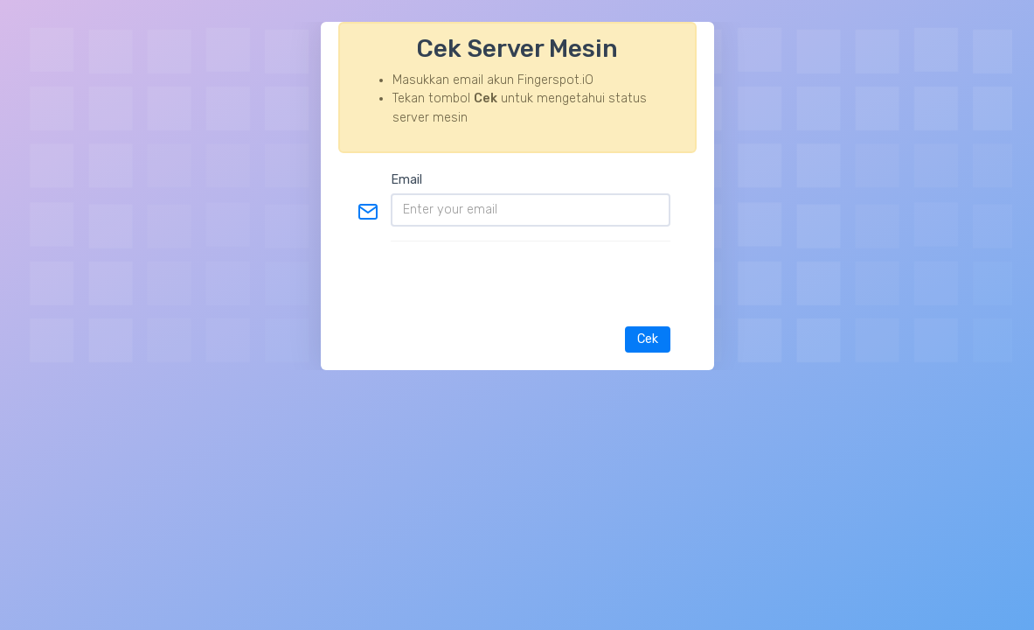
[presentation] (537, 275)
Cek (647, 339)
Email (406, 179)
